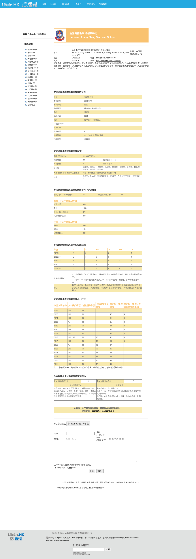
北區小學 (31, 83)
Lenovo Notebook (132, 538)
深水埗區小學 (33, 68)
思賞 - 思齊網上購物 (106, 538)
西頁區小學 (32, 86)
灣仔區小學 (32, 59)
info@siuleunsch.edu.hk (106, 58)
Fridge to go (119, 538)
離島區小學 (32, 77)
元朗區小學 (32, 102)
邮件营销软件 (77, 538)
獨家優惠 (91, 4)
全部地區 (31, 105)
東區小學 (31, 53)
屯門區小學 (32, 99)
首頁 (44, 4)
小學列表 (42, 34)
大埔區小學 (32, 92)
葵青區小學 (32, 80)
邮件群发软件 (90, 538)
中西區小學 (32, 49)
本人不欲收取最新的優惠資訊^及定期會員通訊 (73, 465)
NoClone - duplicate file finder (57, 541)
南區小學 (31, 56)
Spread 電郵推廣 (63, 538)
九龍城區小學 (33, 62)
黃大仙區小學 (33, 71)
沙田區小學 (32, 89)
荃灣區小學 (32, 95)
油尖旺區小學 (33, 74)
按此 (70, 467)
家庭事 (33, 34)
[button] (54, 4)
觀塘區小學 (32, 65)
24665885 (76, 58)
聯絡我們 (103, 4)
